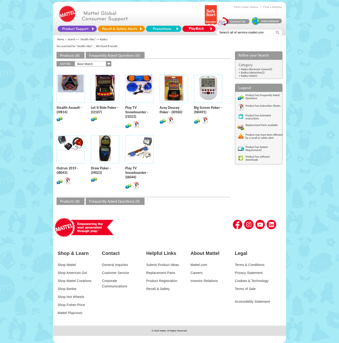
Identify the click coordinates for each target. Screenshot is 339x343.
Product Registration (161, 281)
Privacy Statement (248, 273)
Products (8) (70, 55)
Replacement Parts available (262, 125)
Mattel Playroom (70, 313)
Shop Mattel (67, 265)
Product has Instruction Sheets (263, 105)
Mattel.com (198, 265)
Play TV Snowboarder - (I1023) (136, 112)
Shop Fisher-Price (71, 305)
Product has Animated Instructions (258, 117)
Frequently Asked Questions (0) (114, 55)
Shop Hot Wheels (71, 297)
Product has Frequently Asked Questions (263, 97)
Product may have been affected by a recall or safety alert (264, 136)
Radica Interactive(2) (253, 72)
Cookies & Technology (251, 281)
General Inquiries (115, 265)
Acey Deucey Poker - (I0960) (171, 109)
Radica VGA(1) (249, 76)
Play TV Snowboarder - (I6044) (136, 172)
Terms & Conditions (249, 265)
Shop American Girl (72, 273)
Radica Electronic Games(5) (256, 69)
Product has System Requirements (257, 148)
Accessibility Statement (252, 301)
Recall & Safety (158, 289)
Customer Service (115, 273)
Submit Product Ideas (162, 265)
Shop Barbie (67, 289)
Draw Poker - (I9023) (101, 170)
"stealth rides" (88, 39)
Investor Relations (204, 281)
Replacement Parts (160, 273)
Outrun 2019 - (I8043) (67, 170)
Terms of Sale (245, 289)
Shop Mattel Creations (75, 281)
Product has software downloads (258, 158)
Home (60, 39)
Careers (196, 273)
